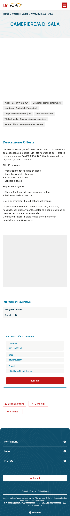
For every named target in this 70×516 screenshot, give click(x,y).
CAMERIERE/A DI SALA (42, 14)
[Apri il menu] (64, 5)
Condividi (38, 403)
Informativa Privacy (28, 491)
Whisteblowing (43, 491)
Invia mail (35, 380)
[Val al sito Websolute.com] (35, 512)
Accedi (35, 478)
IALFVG (35, 460)
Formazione (35, 441)
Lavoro (35, 451)
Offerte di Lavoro (20, 14)
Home (6, 14)
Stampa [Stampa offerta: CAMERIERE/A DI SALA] (12, 411)
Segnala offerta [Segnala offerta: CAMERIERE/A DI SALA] (14, 403)
